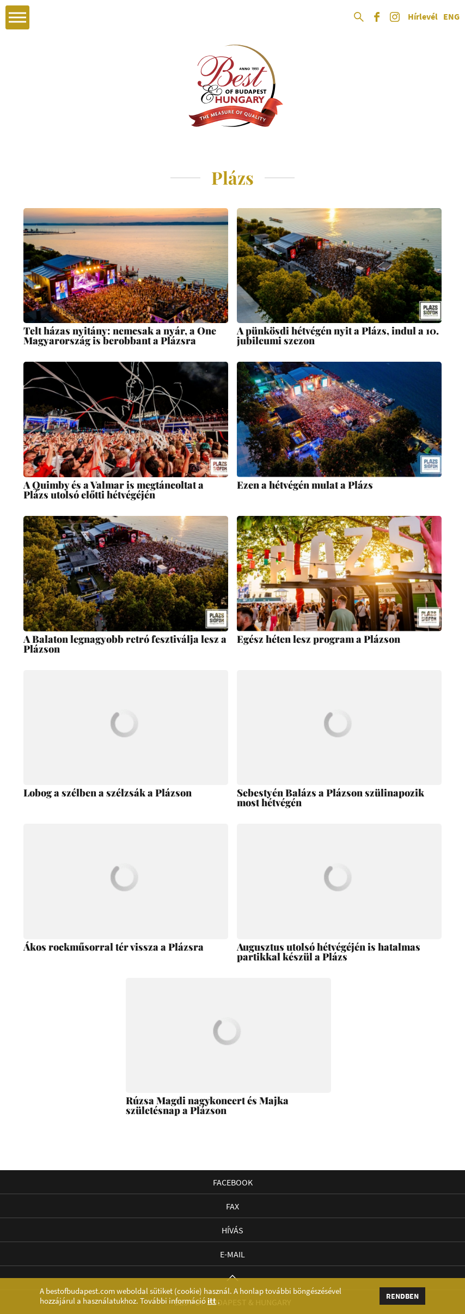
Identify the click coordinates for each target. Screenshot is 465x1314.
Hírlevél (423, 17)
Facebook (233, 1182)
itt (211, 1301)
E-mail (232, 1254)
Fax (232, 1206)
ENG (451, 17)
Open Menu (17, 17)
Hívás (232, 1230)
